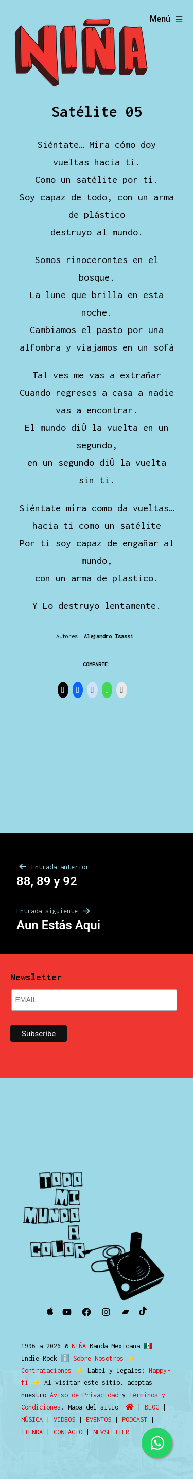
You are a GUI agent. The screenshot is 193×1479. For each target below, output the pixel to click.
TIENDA (32, 1432)
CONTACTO (68, 1432)
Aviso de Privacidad (84, 1395)
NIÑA (81, 1346)
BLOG (152, 1407)
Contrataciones (46, 1370)
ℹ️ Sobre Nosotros (90, 1358)
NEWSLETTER (111, 1432)
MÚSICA (32, 1419)
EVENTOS (98, 1419)
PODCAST (134, 1419)
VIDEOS (64, 1419)
